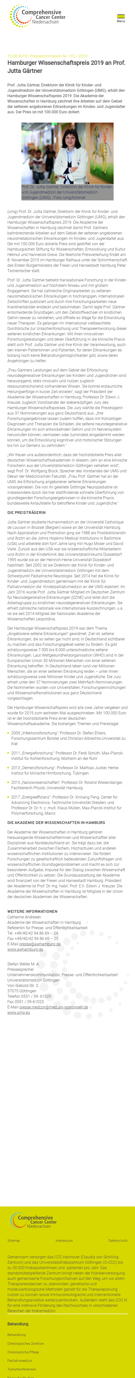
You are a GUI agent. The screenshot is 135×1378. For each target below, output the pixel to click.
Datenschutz (118, 1241)
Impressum (64, 1241)
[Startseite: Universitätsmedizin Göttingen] (37, 15)
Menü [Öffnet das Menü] (121, 21)
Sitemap (13, 1241)
